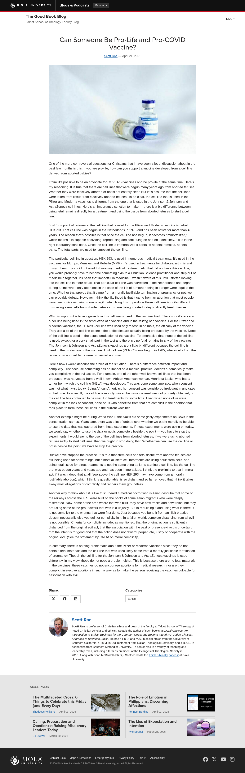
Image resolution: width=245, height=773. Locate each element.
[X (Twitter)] (214, 759)
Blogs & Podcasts (75, 5)
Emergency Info (104, 757)
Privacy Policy (126, 757)
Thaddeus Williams (44, 711)
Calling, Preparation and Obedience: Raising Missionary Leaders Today (59, 725)
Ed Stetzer (39, 735)
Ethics (132, 598)
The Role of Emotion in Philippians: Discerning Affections (148, 701)
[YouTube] (223, 759)
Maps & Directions (80, 757)
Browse (101, 5)
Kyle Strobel (135, 731)
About (230, 19)
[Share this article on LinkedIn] (76, 599)
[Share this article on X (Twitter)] (53, 599)
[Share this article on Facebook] (64, 599)
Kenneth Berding (138, 711)
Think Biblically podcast (164, 655)
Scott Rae (110, 56)
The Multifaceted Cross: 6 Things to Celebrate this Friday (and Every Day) (59, 701)
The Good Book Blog (46, 16)
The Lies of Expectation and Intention (152, 723)
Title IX (142, 757)
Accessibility (157, 757)
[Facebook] (205, 759)
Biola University (34, 5)
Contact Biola (58, 757)
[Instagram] (232, 759)
